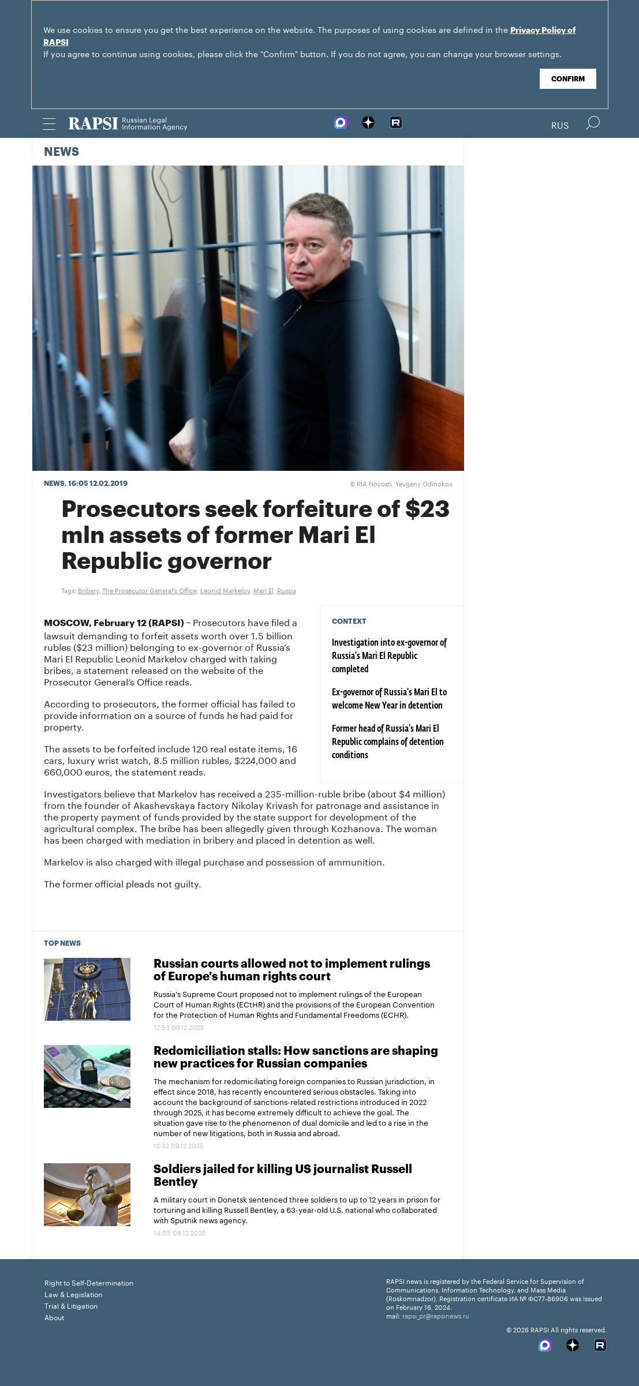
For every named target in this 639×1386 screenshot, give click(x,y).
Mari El (263, 590)
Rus (560, 124)
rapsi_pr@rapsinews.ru (435, 1315)
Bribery (88, 590)
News (61, 152)
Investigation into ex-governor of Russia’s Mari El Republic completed (389, 657)
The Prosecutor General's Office (149, 590)
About (54, 1316)
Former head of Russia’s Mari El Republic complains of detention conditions (388, 743)
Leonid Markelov (225, 590)
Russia (286, 590)
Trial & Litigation (71, 1304)
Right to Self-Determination (88, 1281)
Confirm (568, 79)
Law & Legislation (73, 1293)
